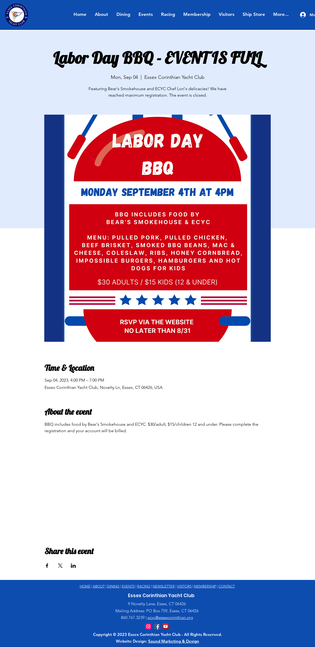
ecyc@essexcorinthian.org (170, 617)
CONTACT (226, 586)
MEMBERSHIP (205, 586)
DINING (113, 586)
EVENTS (128, 586)
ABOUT (99, 586)
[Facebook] (157, 626)
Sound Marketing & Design (173, 641)
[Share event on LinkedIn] (73, 566)
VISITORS (184, 586)
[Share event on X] (60, 566)
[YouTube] (166, 626)
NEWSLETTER (164, 586)
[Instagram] (148, 626)
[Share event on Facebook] (47, 566)
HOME (85, 586)
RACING (143, 586)
